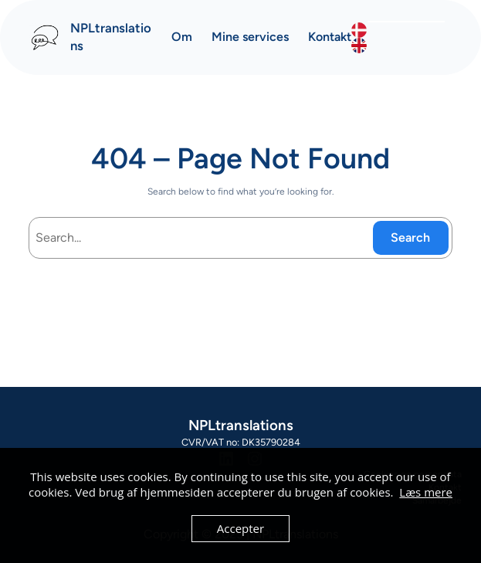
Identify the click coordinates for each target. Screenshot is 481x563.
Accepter (240, 528)
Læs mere (425, 492)
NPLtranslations (240, 425)
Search (410, 237)
